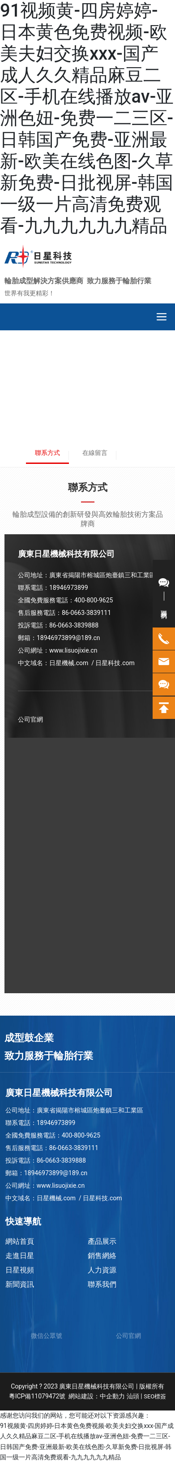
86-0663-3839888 (73, 625)
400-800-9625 (93, 600)
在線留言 (94, 452)
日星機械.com (68, 662)
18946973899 (68, 587)
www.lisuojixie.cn (73, 650)
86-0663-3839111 (86, 612)
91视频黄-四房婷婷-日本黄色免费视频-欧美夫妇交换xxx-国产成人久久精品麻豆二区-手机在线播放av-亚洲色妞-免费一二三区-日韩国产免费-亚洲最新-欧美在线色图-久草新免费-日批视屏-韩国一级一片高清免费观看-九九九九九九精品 (87, 118)
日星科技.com (115, 662)
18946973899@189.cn (68, 637)
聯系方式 (47, 452)
